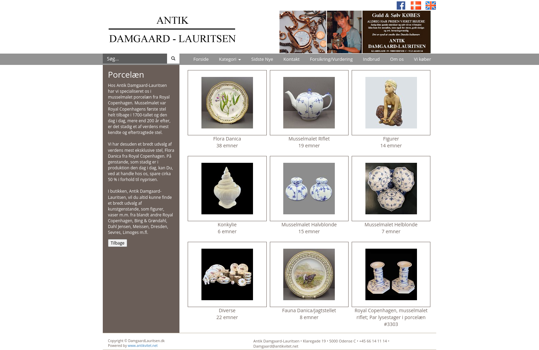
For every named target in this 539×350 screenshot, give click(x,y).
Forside (201, 59)
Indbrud (371, 59)
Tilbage (117, 243)
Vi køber (422, 59)
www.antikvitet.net (143, 345)
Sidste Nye (262, 59)
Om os (397, 59)
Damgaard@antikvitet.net (275, 346)
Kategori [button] (230, 59)
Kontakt (292, 59)
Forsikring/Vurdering (331, 59)
